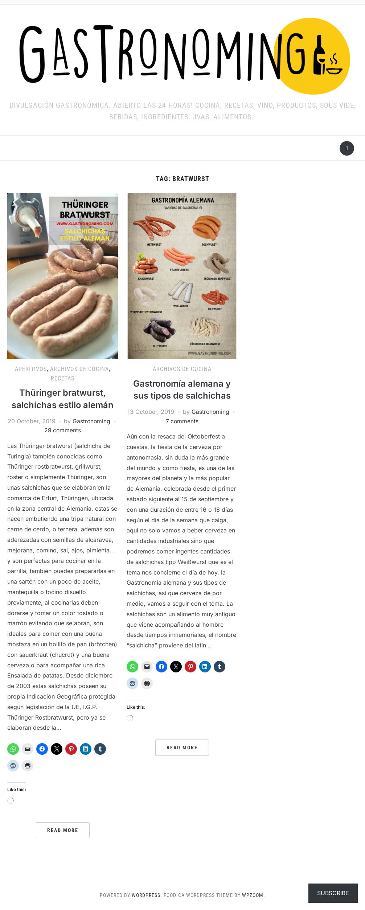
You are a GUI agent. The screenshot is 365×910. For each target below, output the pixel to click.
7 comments (182, 421)
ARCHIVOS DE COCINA (79, 369)
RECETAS (62, 378)
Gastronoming (92, 421)
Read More (62, 830)
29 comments (62, 430)
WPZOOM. (253, 895)
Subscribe (333, 893)
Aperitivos (31, 369)
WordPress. (147, 895)
